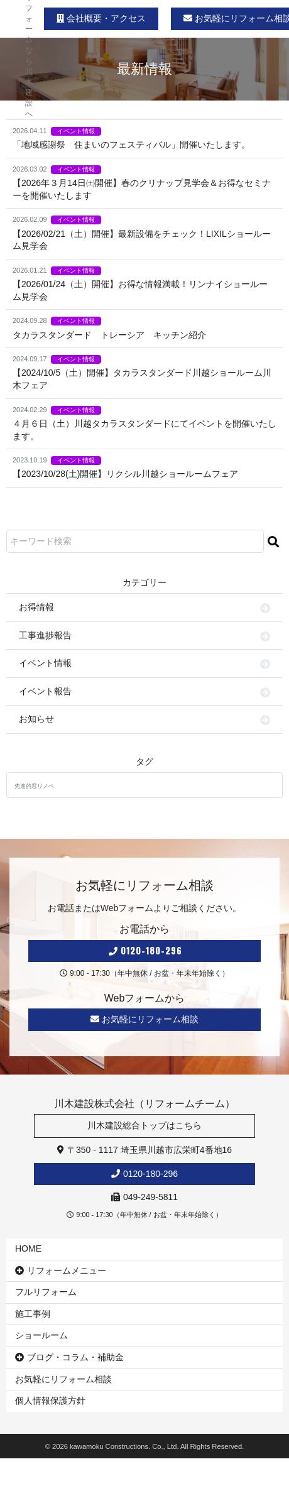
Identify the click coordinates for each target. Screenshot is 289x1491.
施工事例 (32, 1314)
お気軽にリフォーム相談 (144, 1019)
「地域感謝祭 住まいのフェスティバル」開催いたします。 (131, 144)
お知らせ (36, 719)
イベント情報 (76, 131)
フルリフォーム (46, 1292)
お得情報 (36, 607)
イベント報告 (45, 691)
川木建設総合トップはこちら (144, 1125)
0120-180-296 (145, 951)
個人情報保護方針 (50, 1400)
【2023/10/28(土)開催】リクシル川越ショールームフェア (125, 474)
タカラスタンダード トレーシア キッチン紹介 (109, 335)
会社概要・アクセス (101, 18)
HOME (28, 1248)
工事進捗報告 (45, 635)
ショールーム (41, 1335)
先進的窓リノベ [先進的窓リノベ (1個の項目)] (34, 786)
